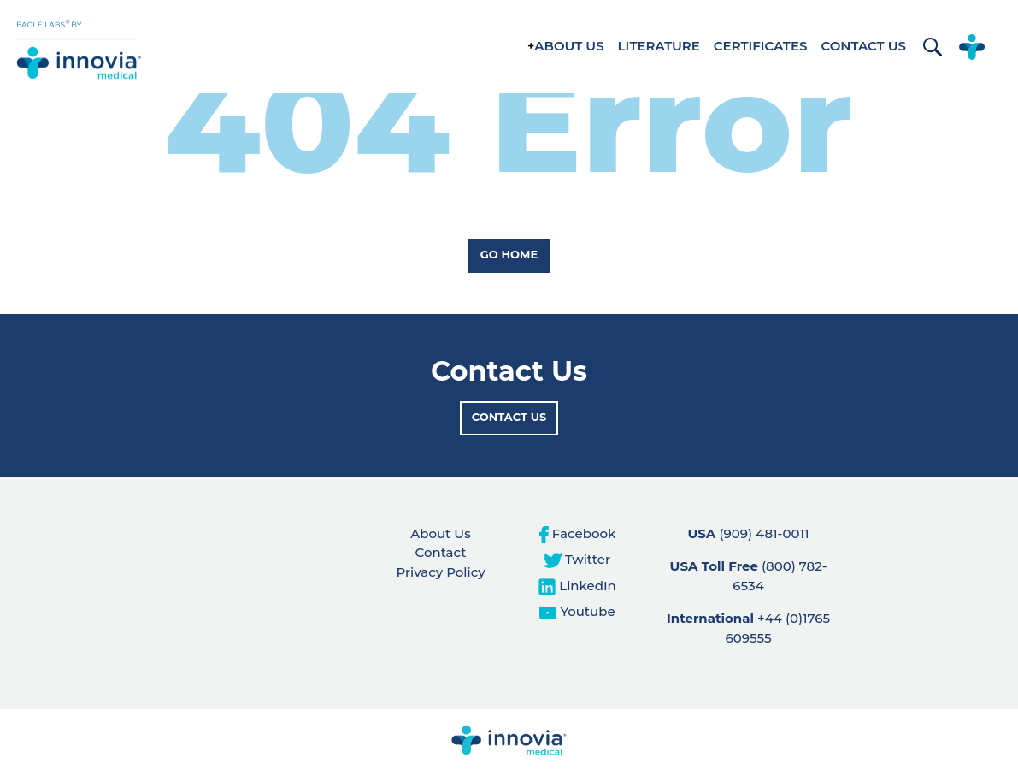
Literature (659, 46)
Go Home (509, 254)
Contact (441, 552)
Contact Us (863, 46)
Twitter (577, 559)
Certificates (761, 46)
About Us (568, 46)
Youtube (577, 611)
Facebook (577, 533)
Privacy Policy (440, 572)
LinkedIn (577, 586)
